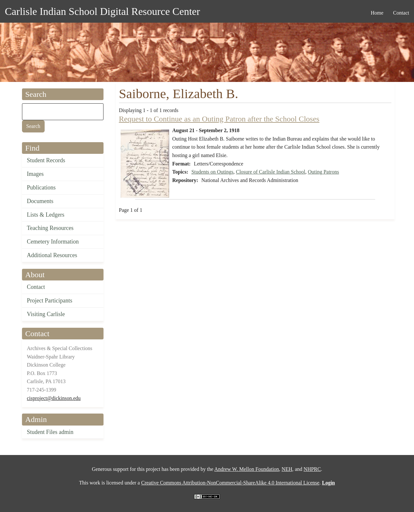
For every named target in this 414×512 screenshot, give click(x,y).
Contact (36, 287)
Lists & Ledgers (45, 214)
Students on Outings (212, 172)
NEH (287, 469)
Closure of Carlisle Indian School (270, 172)
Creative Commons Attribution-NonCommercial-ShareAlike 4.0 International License (230, 482)
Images (35, 174)
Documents (40, 201)
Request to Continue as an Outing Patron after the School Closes (219, 119)
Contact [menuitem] (401, 13)
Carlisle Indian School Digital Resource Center (102, 11)
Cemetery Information (53, 241)
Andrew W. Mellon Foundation (246, 469)
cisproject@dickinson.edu (54, 398)
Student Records (46, 160)
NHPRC (312, 469)
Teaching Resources (50, 228)
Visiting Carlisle (46, 314)
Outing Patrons (323, 172)
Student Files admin (50, 432)
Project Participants (49, 300)
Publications (41, 187)
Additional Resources (52, 255)
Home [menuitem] (377, 13)
